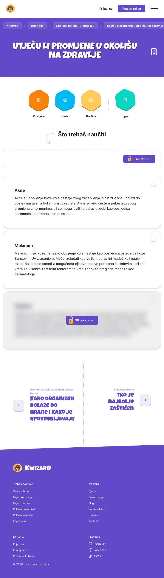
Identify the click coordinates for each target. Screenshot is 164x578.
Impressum (20, 521)
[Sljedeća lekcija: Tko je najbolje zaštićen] (124, 400)
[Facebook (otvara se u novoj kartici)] (97, 550)
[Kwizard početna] (10, 8)
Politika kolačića (23, 515)
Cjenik (92, 491)
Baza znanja (96, 497)
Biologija (37, 26)
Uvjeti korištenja (23, 497)
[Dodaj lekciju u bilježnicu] (154, 51)
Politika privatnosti (24, 509)
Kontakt (93, 521)
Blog (91, 503)
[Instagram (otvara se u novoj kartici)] (97, 544)
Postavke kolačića (24, 556)
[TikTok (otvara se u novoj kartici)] (95, 556)
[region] (82, 159)
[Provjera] (39, 103)
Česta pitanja (21, 491)
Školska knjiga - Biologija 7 (75, 26)
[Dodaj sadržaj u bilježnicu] (153, 184)
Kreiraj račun (20, 550)
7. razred (12, 26)
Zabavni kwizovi (98, 509)
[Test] (125, 103)
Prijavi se (18, 544)
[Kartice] (91, 103)
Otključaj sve (81, 320)
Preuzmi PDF (141, 159)
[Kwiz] (65, 103)
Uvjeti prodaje (21, 503)
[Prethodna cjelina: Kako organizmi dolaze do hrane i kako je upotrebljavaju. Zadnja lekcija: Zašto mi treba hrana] (40, 405)
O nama (93, 515)
